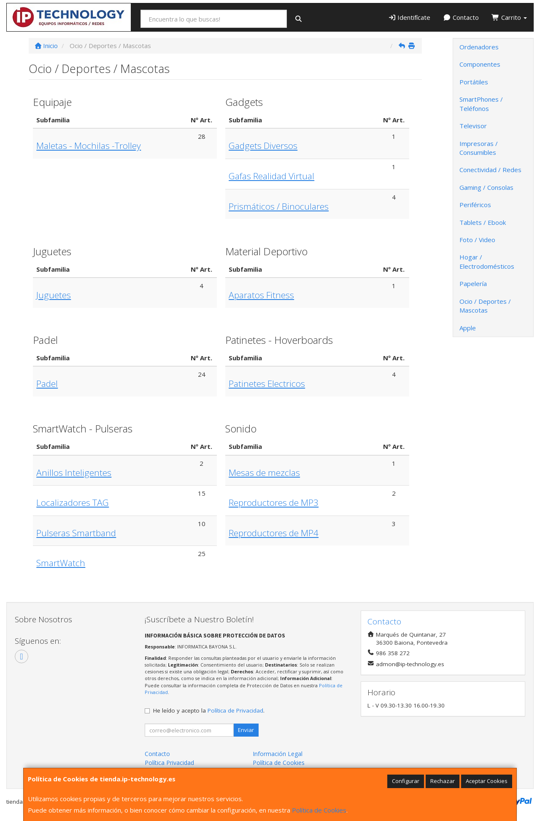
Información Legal (277, 754)
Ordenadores (479, 47)
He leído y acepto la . (209, 710)
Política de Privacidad (235, 710)
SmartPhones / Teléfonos (481, 103)
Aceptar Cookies (487, 781)
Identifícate (409, 17)
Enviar (246, 730)
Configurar (405, 781)
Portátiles (473, 82)
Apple (467, 328)
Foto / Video (477, 239)
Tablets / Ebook (482, 222)
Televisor (473, 126)
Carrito (509, 17)
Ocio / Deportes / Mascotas (485, 305)
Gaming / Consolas (486, 187)
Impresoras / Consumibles (478, 148)
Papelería (473, 283)
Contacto (461, 17)
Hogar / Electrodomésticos (486, 261)
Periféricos (475, 204)
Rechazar (442, 781)
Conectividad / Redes (490, 169)
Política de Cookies (319, 810)
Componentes (479, 64)
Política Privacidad (169, 763)
